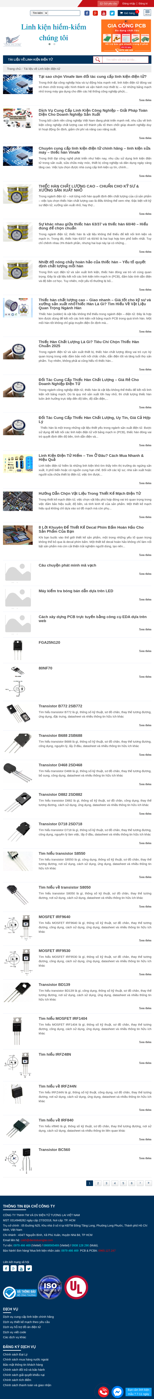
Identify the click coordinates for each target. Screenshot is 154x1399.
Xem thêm (145, 100)
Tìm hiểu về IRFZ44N (57, 1086)
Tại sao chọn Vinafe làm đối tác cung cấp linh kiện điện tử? (93, 76)
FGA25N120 (49, 642)
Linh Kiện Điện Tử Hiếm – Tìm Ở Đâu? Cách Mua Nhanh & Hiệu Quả (91, 457)
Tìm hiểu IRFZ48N (55, 1054)
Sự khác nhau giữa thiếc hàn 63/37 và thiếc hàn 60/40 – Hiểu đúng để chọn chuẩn (93, 226)
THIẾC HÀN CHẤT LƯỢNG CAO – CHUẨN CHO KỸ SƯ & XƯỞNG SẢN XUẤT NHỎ (89, 188)
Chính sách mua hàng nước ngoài (26, 1359)
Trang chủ (14, 68)
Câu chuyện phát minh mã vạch (67, 565)
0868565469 (51, 1245)
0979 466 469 (22, 1245)
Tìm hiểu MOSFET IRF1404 (63, 1018)
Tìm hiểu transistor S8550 (62, 853)
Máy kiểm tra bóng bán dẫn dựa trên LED (76, 591)
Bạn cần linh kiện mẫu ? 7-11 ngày (138, 1392)
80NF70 (45, 668)
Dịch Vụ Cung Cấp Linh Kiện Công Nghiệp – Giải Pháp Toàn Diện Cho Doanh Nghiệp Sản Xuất (93, 112)
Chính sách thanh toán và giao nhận (27, 1385)
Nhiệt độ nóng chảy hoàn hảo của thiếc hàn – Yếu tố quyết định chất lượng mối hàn (92, 264)
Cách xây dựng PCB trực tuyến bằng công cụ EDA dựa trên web (93, 619)
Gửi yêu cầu (108, 3)
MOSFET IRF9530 (54, 951)
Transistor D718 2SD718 (60, 824)
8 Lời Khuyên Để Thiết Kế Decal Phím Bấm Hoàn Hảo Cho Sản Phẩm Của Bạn (91, 529)
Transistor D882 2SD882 (60, 794)
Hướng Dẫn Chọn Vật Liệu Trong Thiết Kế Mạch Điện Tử (90, 493)
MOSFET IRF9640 (54, 917)
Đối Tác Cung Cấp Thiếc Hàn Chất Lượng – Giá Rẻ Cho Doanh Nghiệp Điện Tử (89, 382)
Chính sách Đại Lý (15, 1354)
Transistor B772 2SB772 (60, 706)
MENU (147, 13)
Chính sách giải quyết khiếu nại (24, 1375)
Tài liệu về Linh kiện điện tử (42, 68)
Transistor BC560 (54, 1150)
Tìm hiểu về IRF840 (56, 1120)
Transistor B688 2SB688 (60, 735)
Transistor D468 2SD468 (60, 765)
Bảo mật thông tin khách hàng (23, 1364)
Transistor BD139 (54, 984)
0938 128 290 (80, 1245)
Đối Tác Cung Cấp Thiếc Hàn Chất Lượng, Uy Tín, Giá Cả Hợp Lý (95, 420)
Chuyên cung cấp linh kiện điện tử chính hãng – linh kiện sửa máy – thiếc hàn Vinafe (94, 150)
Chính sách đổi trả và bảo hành (24, 1369)
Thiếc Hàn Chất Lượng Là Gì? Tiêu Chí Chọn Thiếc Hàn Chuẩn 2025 (89, 344)
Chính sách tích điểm (17, 1380)
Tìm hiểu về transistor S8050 (65, 887)
